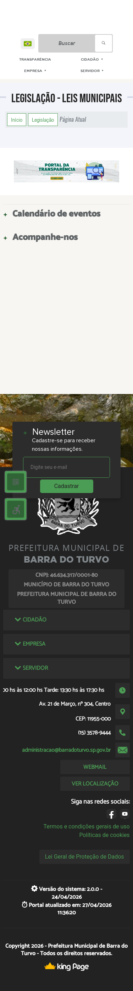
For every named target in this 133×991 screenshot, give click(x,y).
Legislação (43, 119)
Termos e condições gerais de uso (87, 826)
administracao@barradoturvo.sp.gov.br (66, 750)
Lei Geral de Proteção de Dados (84, 856)
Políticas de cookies (104, 835)
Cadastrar (66, 486)
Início (16, 119)
